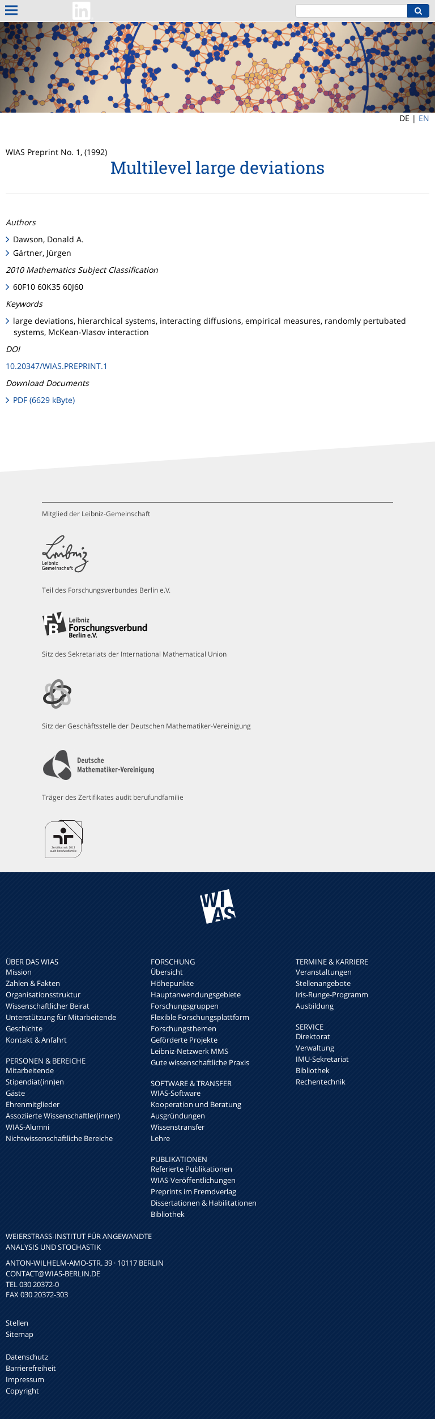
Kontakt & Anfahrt (36, 1040)
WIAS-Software (176, 1093)
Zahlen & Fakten (33, 983)
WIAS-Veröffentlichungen (193, 1180)
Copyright (22, 1391)
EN (424, 118)
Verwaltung (315, 1048)
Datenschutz (27, 1357)
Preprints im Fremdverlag (193, 1191)
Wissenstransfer (177, 1127)
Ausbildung (315, 1006)
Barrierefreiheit (31, 1368)
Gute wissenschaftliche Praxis (200, 1062)
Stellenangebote (323, 983)
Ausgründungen (178, 1116)
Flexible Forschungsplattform (200, 1017)
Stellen (17, 1323)
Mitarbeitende (30, 1070)
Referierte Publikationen (191, 1169)
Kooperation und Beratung (196, 1104)
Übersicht (167, 972)
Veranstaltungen (324, 972)
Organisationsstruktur (43, 994)
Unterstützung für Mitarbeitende (61, 1017)
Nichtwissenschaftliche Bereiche (59, 1138)
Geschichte (24, 1028)
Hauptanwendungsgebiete (196, 994)
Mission (19, 972)
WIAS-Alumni (27, 1127)
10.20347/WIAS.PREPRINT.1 (57, 366)
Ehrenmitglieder (32, 1104)
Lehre (160, 1138)
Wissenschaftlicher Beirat (47, 1006)
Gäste (15, 1093)
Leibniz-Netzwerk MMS (189, 1051)
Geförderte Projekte (184, 1040)
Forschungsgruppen (185, 1006)
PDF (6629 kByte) (44, 400)
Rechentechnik (321, 1082)
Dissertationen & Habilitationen (204, 1203)
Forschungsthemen (183, 1028)
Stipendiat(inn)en (35, 1082)
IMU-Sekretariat (322, 1059)
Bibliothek (168, 1214)
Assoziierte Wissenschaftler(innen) (63, 1116)
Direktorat (313, 1036)
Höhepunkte (172, 983)
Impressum (25, 1379)
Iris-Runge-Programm (332, 994)
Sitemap (19, 1334)
